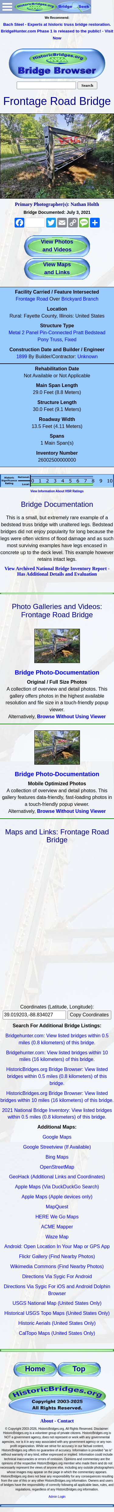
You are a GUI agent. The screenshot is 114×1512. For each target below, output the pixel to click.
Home (35, 1369)
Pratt (78, 332)
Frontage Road (32, 298)
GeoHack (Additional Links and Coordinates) (57, 1176)
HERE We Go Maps (57, 1216)
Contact (65, 1420)
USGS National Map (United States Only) (57, 1303)
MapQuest (57, 1206)
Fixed (70, 339)
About (46, 1420)
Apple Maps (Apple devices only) (57, 1196)
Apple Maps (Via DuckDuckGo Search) (57, 1186)
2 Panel (30, 332)
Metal (14, 332)
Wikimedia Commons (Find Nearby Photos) (57, 1266)
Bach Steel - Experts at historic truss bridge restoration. (57, 24)
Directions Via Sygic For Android (57, 1276)
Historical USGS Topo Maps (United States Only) (57, 1313)
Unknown (88, 356)
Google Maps (57, 1137)
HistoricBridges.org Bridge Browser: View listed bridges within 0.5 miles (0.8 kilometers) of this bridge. (57, 1076)
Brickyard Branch (79, 298)
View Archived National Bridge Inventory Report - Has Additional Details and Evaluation (57, 571)
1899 (21, 356)
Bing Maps (57, 1157)
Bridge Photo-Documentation (57, 672)
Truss (56, 339)
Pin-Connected (56, 332)
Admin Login (57, 1496)
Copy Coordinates (89, 1014)
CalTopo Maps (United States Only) (57, 1333)
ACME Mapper (57, 1226)
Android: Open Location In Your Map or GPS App (57, 1246)
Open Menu (7, 7)
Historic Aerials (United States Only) (56, 1323)
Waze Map (57, 1236)
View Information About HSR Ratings (57, 491)
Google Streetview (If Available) (57, 1147)
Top (78, 1369)
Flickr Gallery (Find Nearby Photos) (57, 1256)
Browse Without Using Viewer (71, 716)
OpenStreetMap (57, 1167)
